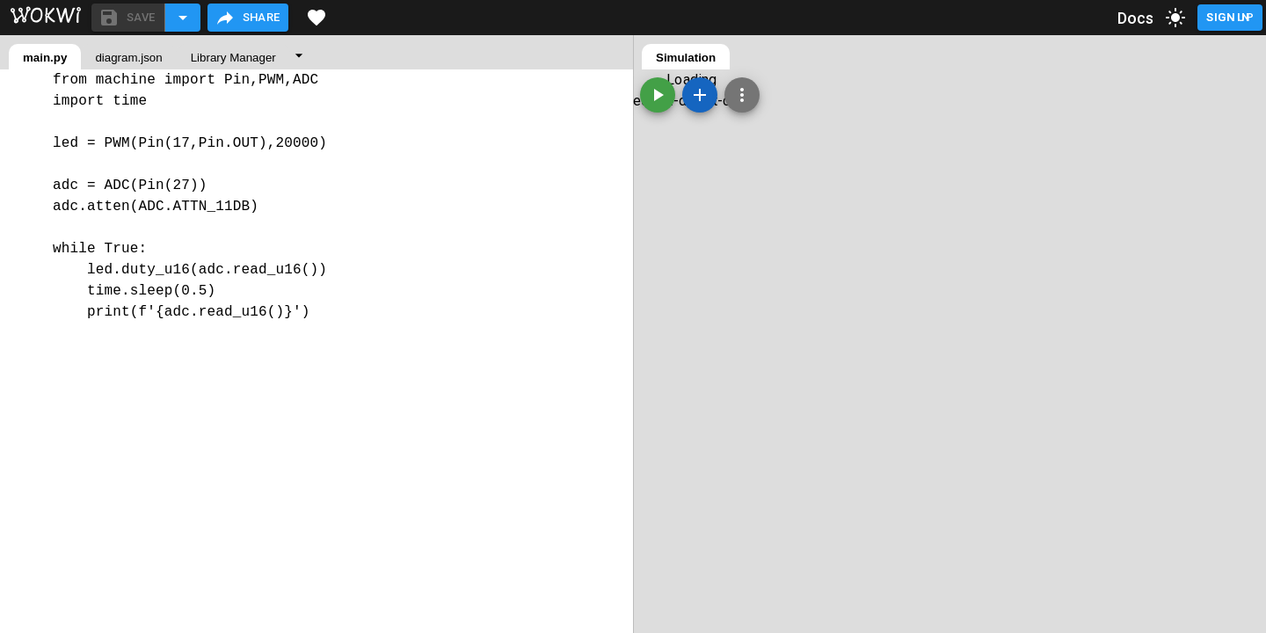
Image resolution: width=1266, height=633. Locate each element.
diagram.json (128, 57)
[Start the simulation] (657, 95)
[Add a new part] (699, 95)
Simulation (686, 57)
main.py (45, 57)
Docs (1135, 18)
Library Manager (233, 57)
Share (247, 17)
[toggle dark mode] (1175, 18)
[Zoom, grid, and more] (742, 95)
